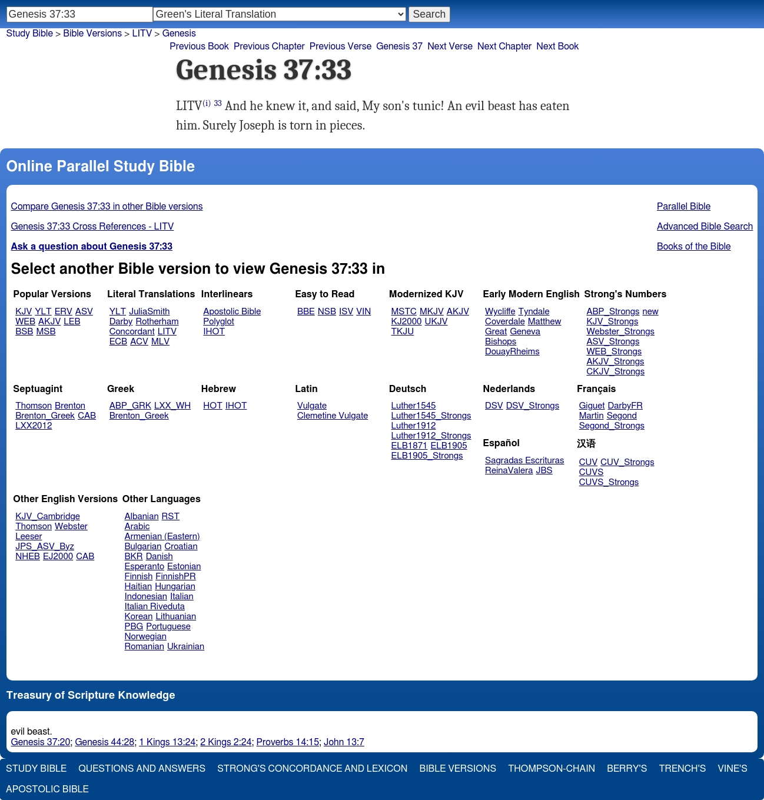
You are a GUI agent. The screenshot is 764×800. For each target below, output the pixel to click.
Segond (622, 415)
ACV (139, 341)
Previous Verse (340, 46)
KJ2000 (406, 321)
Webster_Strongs (620, 331)
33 (218, 103)
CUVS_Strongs (609, 482)
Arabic (137, 526)
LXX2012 (33, 425)
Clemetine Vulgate (332, 415)
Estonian (184, 566)
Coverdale (505, 321)
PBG (134, 626)
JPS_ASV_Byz (44, 546)
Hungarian (175, 586)
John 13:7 (344, 742)
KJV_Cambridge (47, 516)
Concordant (132, 331)
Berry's (627, 769)
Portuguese (168, 626)
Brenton (70, 405)
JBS (544, 470)
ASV (84, 311)
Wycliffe (500, 311)
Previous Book (199, 46)
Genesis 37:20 (41, 742)
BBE (306, 311)
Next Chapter (504, 46)
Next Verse (450, 46)
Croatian (180, 546)
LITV (142, 33)
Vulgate (312, 405)
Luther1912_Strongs (431, 435)
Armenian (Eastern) (162, 536)
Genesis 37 (399, 46)
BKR (134, 556)
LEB (72, 321)
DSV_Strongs (533, 405)
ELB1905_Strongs (427, 456)
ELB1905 (449, 446)
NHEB (27, 556)
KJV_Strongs (612, 321)
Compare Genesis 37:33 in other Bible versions (107, 206)
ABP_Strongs (612, 311)
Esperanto (145, 566)
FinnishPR (175, 576)
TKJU (402, 331)
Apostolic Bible (47, 789)
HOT (212, 405)
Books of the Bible (694, 246)
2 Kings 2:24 (225, 742)
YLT (43, 311)
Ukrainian (185, 646)
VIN (363, 311)
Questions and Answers (141, 769)
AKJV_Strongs (615, 361)
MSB (45, 331)
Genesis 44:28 (104, 742)
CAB (87, 415)
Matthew (545, 321)
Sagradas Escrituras (524, 460)
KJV (23, 311)
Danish (159, 556)
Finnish (139, 576)
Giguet (592, 405)
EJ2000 (58, 556)
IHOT (214, 331)
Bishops (500, 341)
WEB (25, 321)
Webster (71, 526)
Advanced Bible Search (705, 226)
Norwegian (146, 636)
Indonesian (146, 596)
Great (496, 331)
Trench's (682, 769)
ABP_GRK (130, 405)
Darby (121, 321)
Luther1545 (413, 405)
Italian (182, 596)
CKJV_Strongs (615, 371)
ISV (346, 311)
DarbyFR (625, 405)
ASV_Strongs (612, 341)
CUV (588, 462)
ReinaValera (509, 470)
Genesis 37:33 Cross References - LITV (92, 226)
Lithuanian (175, 616)
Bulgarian (143, 546)
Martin (591, 415)
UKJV (436, 321)
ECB (118, 341)
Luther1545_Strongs (431, 415)
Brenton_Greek (45, 415)
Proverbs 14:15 (288, 742)
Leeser (28, 536)
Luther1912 (413, 425)
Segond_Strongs (612, 425)
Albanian (142, 516)
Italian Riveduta (155, 606)
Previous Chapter (269, 46)
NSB (327, 311)
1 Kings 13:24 (167, 742)
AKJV (49, 321)
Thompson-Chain (551, 769)
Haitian (138, 586)
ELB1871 (409, 446)
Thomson (33, 405)
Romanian (144, 646)
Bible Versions (92, 33)
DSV (494, 405)
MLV (160, 341)
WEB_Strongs (614, 351)
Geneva (525, 331)
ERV (63, 311)
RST (171, 516)
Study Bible (29, 33)
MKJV (432, 311)
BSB (24, 331)
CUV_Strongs (627, 462)
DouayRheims (512, 351)
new (651, 311)
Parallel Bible (683, 206)
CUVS (591, 472)
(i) (206, 103)
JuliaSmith (149, 311)
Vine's (733, 769)
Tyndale (534, 311)
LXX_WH (172, 405)
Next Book (557, 46)
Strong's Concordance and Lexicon (312, 769)
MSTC (404, 311)
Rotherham (156, 321)
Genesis (179, 33)
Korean (139, 616)
